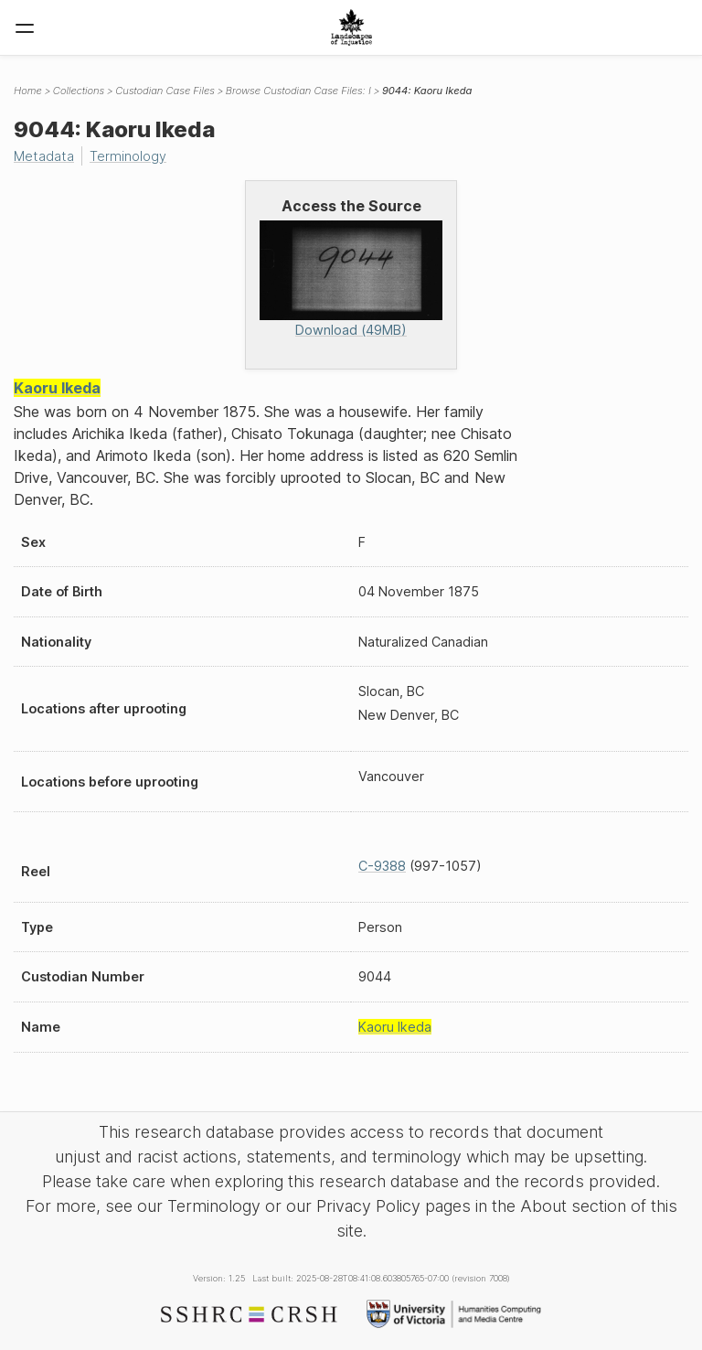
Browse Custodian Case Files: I (298, 90)
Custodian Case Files (165, 90)
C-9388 (382, 865)
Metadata (44, 156)
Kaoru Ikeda (57, 388)
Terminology (128, 156)
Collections (78, 90)
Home (28, 90)
